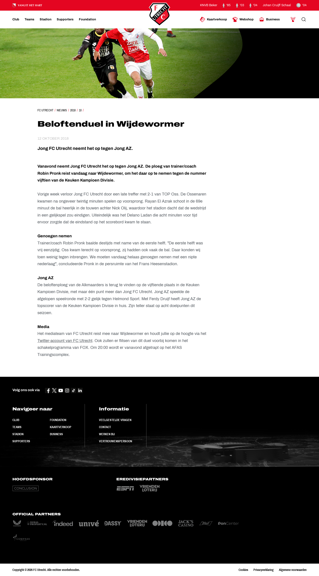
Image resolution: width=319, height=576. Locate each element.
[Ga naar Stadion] (45, 19)
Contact (105, 427)
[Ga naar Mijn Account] (293, 19)
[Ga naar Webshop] (243, 19)
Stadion (17, 434)
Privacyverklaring (263, 570)
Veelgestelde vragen (115, 420)
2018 (73, 110)
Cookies (243, 570)
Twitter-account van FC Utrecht (64, 340)
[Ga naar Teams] (29, 19)
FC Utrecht (45, 110)
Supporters (21, 441)
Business (56, 434)
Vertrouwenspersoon (115, 441)
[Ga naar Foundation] (87, 19)
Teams (16, 427)
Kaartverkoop (60, 427)
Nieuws (62, 110)
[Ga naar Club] (15, 19)
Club (15, 420)
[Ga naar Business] (269, 19)
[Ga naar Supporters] (65, 19)
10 (80, 110)
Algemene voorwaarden (293, 570)
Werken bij (107, 434)
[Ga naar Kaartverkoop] (213, 19)
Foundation (58, 420)
